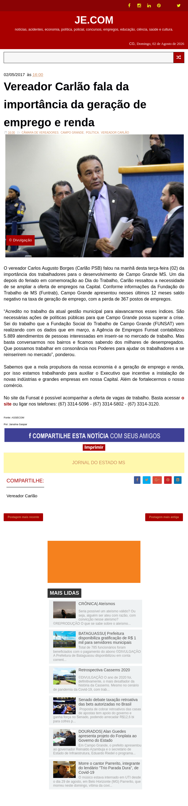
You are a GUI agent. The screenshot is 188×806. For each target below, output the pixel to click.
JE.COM (94, 20)
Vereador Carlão (115, 132)
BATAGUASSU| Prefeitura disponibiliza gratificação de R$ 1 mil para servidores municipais (107, 638)
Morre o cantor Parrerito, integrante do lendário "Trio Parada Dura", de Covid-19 (109, 768)
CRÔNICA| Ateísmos (97, 603)
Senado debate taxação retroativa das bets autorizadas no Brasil (108, 701)
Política (92, 132)
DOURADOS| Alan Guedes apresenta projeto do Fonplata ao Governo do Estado (107, 736)
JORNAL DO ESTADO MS (98, 462)
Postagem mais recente (23, 517)
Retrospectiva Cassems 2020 (104, 670)
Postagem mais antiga (164, 517)
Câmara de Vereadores (40, 132)
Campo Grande (72, 132)
